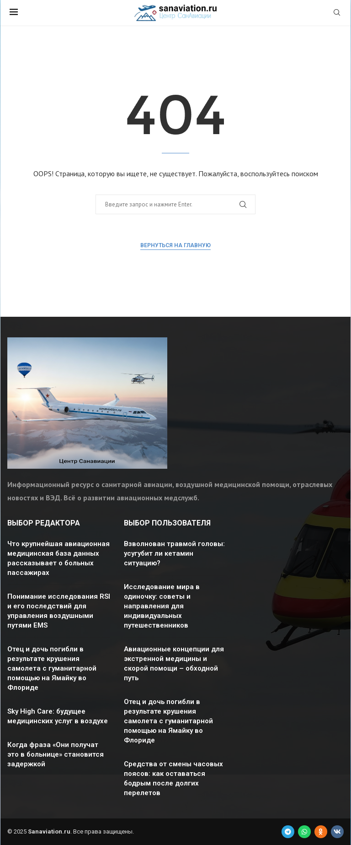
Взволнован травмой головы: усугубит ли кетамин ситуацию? (174, 553)
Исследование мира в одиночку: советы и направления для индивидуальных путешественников (162, 606)
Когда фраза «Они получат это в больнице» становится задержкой (55, 754)
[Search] (336, 13)
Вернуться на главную (175, 245)
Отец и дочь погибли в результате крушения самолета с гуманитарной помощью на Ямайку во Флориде (51, 668)
